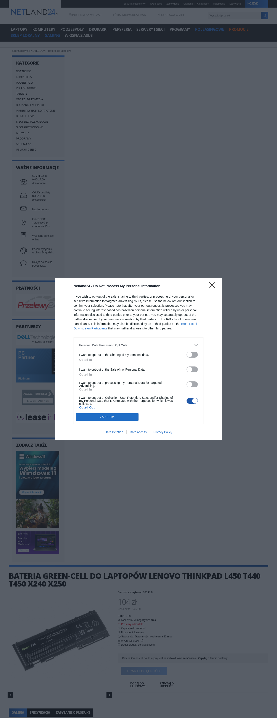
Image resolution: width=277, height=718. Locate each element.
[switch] (192, 355)
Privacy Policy (162, 432)
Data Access (138, 432)
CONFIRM (107, 417)
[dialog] (138, 359)
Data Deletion (114, 432)
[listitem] (138, 345)
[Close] (213, 286)
